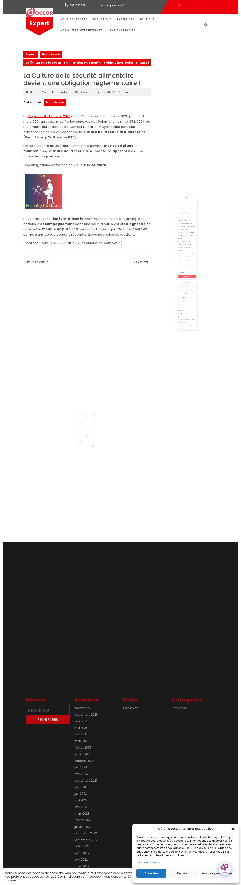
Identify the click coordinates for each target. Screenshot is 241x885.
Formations (102, 19)
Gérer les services (149, 862)
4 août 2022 (92, 427)
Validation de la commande (186, 303)
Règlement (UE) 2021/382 (49, 116)
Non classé (51, 54)
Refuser (183, 873)
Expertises (125, 19)
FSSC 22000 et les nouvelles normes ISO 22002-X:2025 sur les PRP (186, 254)
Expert (39, 23)
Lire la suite (82, 435)
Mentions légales (121, 30)
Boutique (146, 19)
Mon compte (184, 305)
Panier (183, 301)
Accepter (151, 873)
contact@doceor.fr (112, 5)
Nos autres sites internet (81, 30)
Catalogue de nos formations (187, 294)
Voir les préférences (217, 873)
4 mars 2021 (38, 92)
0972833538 (78, 5)
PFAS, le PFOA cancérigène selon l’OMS (87, 415)
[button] (233, 829)
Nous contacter (73, 19)
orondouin (64, 92)
